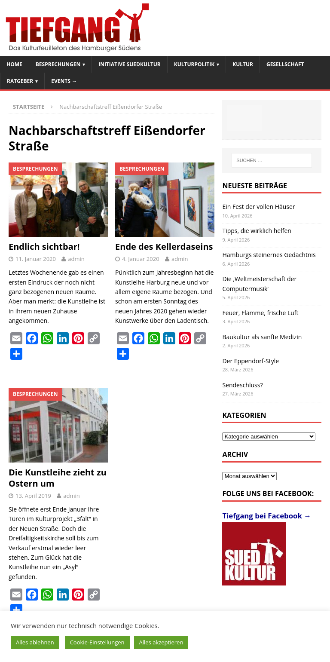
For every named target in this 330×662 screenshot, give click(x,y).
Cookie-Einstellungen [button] (97, 642)
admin (76, 259)
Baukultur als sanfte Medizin (262, 337)
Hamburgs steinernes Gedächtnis (268, 255)
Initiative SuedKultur (129, 64)
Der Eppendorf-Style (250, 361)
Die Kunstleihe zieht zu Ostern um (58, 477)
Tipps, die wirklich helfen (256, 231)
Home (14, 64)
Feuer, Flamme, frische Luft (260, 313)
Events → (64, 81)
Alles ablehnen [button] (35, 642)
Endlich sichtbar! (44, 246)
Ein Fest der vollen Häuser (258, 206)
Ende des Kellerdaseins (164, 246)
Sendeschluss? (242, 385)
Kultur (242, 64)
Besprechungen (58, 64)
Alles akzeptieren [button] (161, 642)
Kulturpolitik (194, 64)
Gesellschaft (285, 64)
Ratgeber (20, 81)
